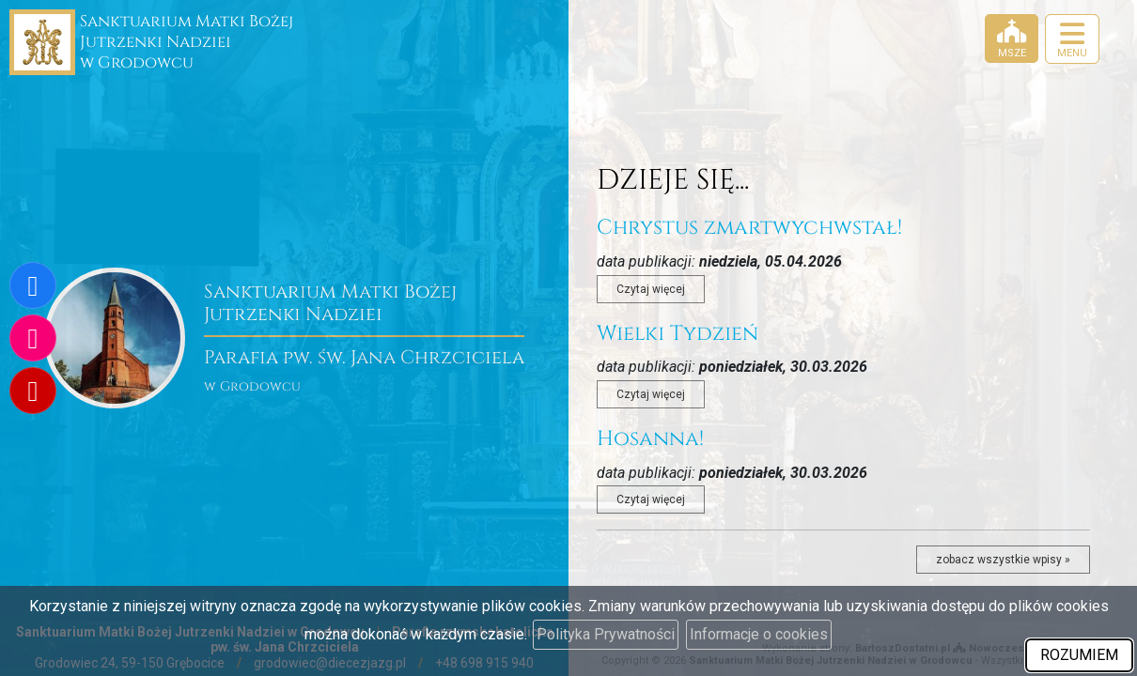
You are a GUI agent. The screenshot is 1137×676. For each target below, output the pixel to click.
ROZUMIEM (1079, 655)
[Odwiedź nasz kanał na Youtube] (32, 390)
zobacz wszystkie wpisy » (1003, 559)
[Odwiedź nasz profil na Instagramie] (32, 338)
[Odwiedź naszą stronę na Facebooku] (32, 285)
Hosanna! (650, 439)
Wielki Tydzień (677, 333)
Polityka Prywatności (606, 634)
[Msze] (1011, 38)
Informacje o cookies (759, 634)
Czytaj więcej (650, 289)
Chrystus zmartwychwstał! (749, 227)
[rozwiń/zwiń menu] (1072, 39)
